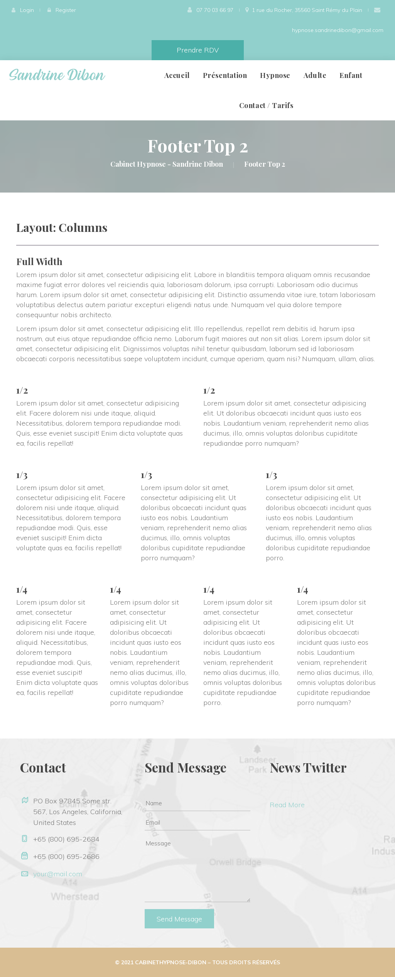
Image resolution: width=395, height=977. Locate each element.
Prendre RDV (198, 50)
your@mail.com (57, 873)
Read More (287, 804)
